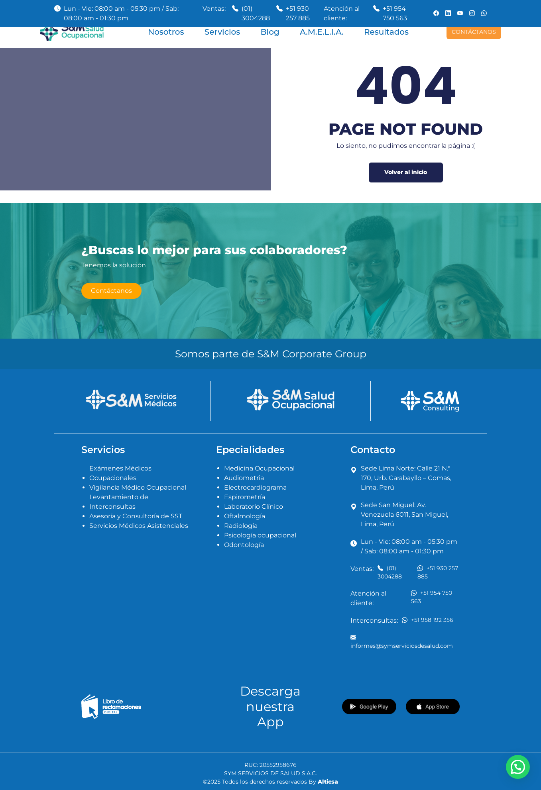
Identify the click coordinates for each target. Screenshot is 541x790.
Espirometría (244, 497)
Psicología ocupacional (260, 535)
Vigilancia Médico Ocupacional (137, 487)
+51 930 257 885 (298, 13)
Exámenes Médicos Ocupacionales (120, 473)
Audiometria (244, 478)
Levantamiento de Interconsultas (118, 501)
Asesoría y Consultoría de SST (135, 516)
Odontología (244, 545)
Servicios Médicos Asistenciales (138, 525)
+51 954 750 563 (395, 13)
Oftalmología (244, 516)
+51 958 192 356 (427, 619)
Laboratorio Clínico (253, 506)
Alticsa (328, 781)
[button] (518, 767)
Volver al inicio (405, 172)
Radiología (241, 525)
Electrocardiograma (255, 487)
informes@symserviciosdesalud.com (401, 641)
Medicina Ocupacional (259, 468)
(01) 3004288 (256, 13)
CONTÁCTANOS (474, 31)
